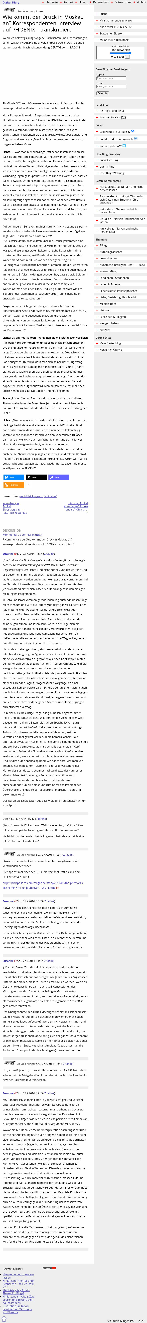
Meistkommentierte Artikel (116, 20)
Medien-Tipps (108, 303)
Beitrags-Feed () (112, 110)
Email (99, 83)
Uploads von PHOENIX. (22, 468)
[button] (13, 477)
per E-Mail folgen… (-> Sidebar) (38, 496)
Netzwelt (105, 310)
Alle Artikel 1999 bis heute (116, 27)
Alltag (103, 245)
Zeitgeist (105, 329)
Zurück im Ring (109, 160)
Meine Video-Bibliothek (114, 40)
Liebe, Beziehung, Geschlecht (118, 297)
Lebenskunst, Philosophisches (119, 290)
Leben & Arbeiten (111, 284)
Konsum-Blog (108, 271)
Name (100, 74)
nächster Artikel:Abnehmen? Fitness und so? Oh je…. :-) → (76, 508)
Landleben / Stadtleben (114, 277)
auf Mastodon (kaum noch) (119, 139)
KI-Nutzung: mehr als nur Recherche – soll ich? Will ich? (18, 1284)
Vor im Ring (107, 166)
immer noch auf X (113, 146)
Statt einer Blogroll (111, 33)
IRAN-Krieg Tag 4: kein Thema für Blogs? (16, 1292)
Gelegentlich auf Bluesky (117, 131)
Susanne (8, 553)
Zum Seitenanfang (4, 1319)
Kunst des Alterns (111, 349)
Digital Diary (9, 2)
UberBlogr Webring (112, 173)
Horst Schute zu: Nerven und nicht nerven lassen (121, 188)
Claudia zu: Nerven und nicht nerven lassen (122, 220)
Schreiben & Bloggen (113, 316)
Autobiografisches (111, 252)
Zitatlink (49, 553)
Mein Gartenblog (110, 343)
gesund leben (108, 258)
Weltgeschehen (109, 323)
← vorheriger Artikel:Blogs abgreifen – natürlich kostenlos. (15, 508)
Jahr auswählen (120, 49)
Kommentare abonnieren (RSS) (22, 534)
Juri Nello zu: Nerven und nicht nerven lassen (119, 211)
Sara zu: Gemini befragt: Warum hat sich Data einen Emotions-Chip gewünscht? (122, 199)
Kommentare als (113, 117)
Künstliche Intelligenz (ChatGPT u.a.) (122, 264)
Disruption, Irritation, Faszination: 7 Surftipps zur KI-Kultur (17, 1309)
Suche (103, 13)
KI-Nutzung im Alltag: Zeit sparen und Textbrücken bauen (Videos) (18, 1300)
